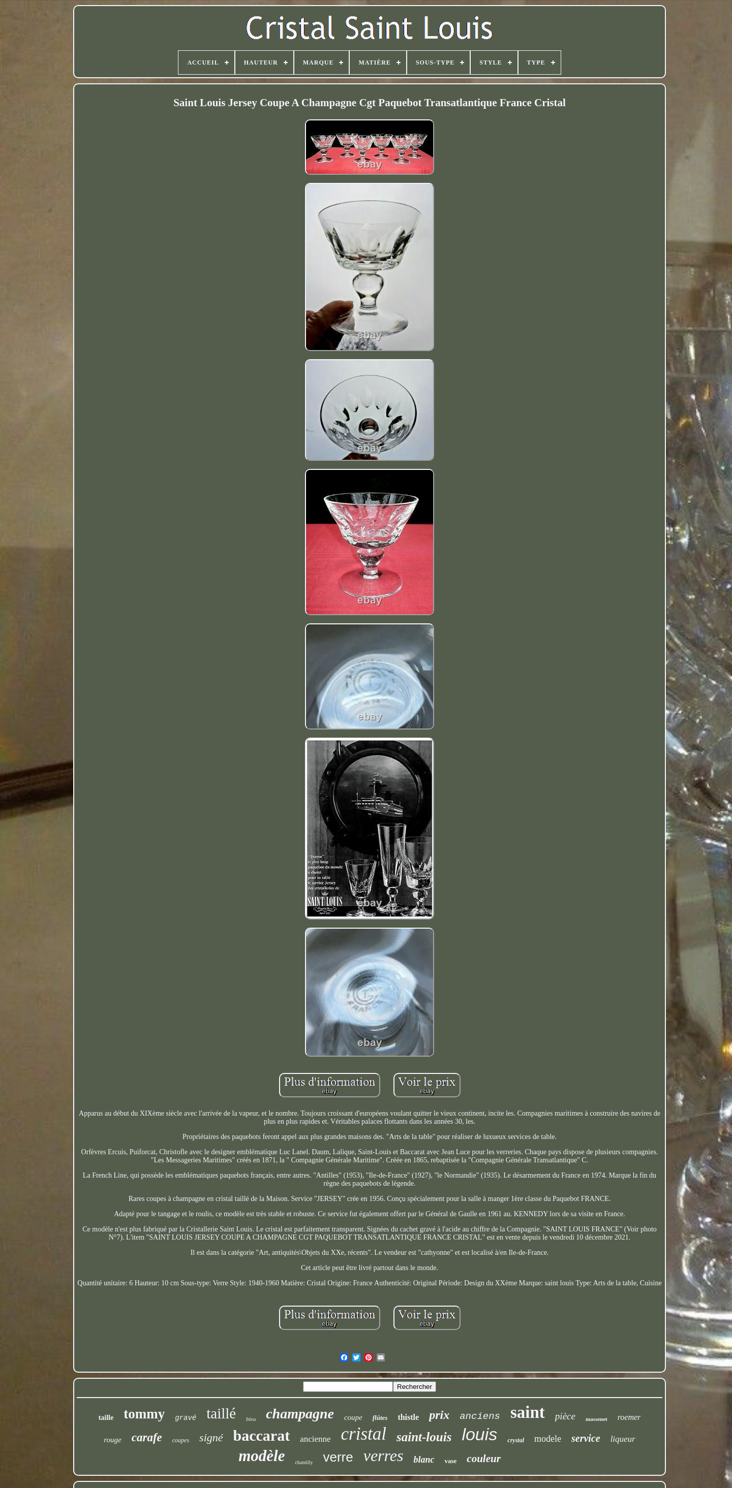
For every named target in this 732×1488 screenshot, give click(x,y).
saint (527, 1412)
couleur (484, 1458)
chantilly (304, 1462)
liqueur (623, 1439)
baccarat (261, 1435)
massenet (596, 1419)
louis (479, 1434)
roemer (629, 1417)
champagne (300, 1413)
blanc (423, 1459)
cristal (363, 1434)
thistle (408, 1417)
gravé (185, 1418)
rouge (112, 1440)
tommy (144, 1413)
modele (547, 1439)
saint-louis (423, 1437)
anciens (480, 1416)
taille (106, 1417)
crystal (515, 1440)
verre (338, 1457)
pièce (565, 1416)
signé (211, 1437)
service (585, 1438)
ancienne (315, 1439)
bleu (251, 1419)
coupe (353, 1417)
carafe (147, 1437)
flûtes (380, 1417)
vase (450, 1461)
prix (439, 1414)
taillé (221, 1413)
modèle (261, 1456)
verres (383, 1455)
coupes (180, 1440)
